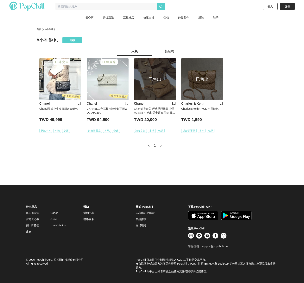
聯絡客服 (88, 219)
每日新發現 (33, 212)
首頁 (39, 29)
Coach (54, 212)
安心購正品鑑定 (145, 212)
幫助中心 (88, 212)
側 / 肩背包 (32, 225)
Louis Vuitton (58, 225)
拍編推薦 (141, 219)
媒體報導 (141, 225)
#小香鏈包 (50, 29)
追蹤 (72, 40)
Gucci (53, 219)
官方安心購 (33, 219)
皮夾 (28, 231)
